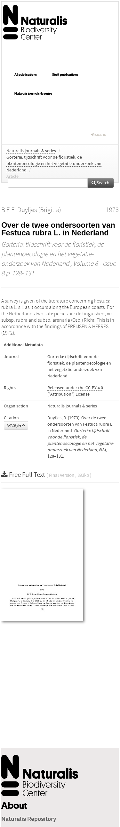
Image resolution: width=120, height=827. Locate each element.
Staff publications (65, 74)
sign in (98, 135)
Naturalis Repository (28, 819)
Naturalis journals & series (33, 93)
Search (100, 182)
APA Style (16, 425)
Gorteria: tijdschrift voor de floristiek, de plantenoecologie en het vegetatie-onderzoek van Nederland (53, 164)
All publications (25, 74)
